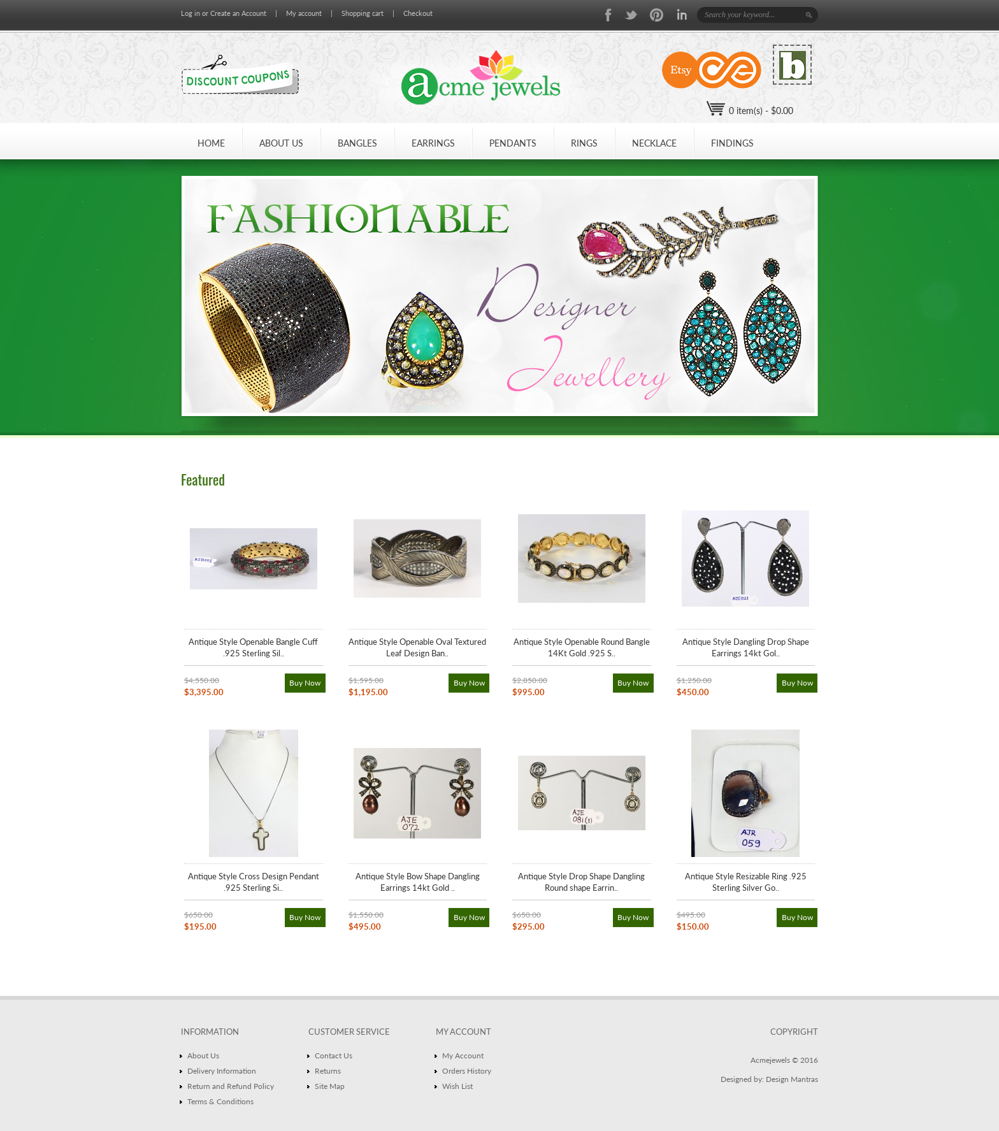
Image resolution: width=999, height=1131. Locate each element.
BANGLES (357, 143)
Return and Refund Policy (230, 1086)
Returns (328, 1071)
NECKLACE (654, 143)
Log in (190, 13)
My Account (463, 1055)
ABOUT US (281, 143)
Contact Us (333, 1055)
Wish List (457, 1086)
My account (304, 13)
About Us (203, 1055)
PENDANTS (512, 143)
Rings (584, 143)
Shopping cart (362, 13)
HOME (211, 143)
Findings (732, 143)
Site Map (330, 1086)
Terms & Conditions (220, 1101)
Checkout (418, 13)
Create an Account (238, 13)
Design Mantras (792, 1079)
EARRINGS (433, 143)
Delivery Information (221, 1071)
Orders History (466, 1071)
